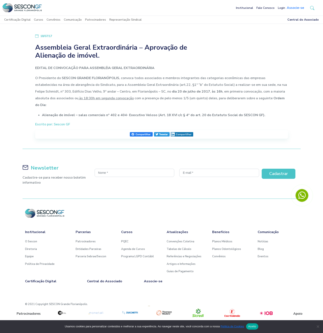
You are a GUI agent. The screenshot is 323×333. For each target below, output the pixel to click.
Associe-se (295, 7)
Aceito (252, 326)
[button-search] (312, 8)
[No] (318, 326)
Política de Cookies (232, 326)
